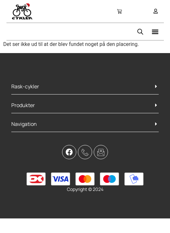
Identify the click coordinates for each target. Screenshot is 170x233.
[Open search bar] (140, 32)
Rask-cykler (25, 86)
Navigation (24, 124)
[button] (155, 31)
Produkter (23, 105)
